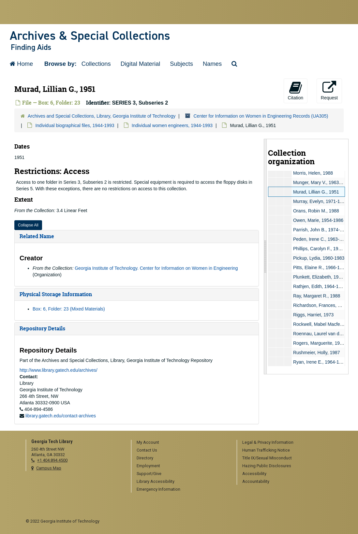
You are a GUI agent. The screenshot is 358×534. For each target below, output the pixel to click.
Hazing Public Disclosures (266, 465)
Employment (148, 465)
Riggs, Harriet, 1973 (313, 314)
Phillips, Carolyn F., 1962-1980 (324, 248)
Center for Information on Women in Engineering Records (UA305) (260, 116)
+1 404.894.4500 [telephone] (52, 460)
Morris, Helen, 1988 (313, 173)
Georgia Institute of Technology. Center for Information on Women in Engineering (156, 268)
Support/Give (149, 473)
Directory (145, 457)
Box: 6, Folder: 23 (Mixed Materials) (69, 308)
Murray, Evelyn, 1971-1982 (320, 201)
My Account (148, 442)
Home (21, 63)
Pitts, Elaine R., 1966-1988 (320, 267)
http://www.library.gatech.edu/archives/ (58, 370)
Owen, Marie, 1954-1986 (318, 220)
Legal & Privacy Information (267, 442)
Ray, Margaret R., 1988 (316, 295)
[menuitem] (182, 443)
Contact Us (147, 450)
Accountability (255, 481)
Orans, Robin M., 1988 (316, 210)
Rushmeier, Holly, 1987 (316, 352)
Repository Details (42, 328)
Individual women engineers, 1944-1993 (172, 125)
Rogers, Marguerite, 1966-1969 (325, 343)
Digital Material (140, 63)
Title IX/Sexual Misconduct (267, 457)
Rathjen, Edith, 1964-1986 (319, 286)
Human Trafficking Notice (266, 450)
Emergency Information (158, 489)
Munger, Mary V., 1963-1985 (322, 182)
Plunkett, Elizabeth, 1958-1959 (324, 277)
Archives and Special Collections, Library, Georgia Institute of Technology (101, 116)
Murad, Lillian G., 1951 (316, 192)
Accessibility (254, 473)
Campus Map (48, 468)
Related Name (37, 236)
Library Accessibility (155, 481)
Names (212, 63)
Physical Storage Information (56, 294)
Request (329, 90)
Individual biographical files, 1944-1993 (74, 125)
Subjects (181, 63)
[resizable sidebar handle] (265, 256)
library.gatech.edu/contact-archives (60, 415)
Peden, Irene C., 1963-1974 (321, 239)
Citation (295, 90)
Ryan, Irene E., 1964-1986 (320, 362)
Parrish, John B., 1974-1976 (321, 229)
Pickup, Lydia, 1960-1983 (318, 258)
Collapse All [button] (28, 225)
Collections (96, 63)
